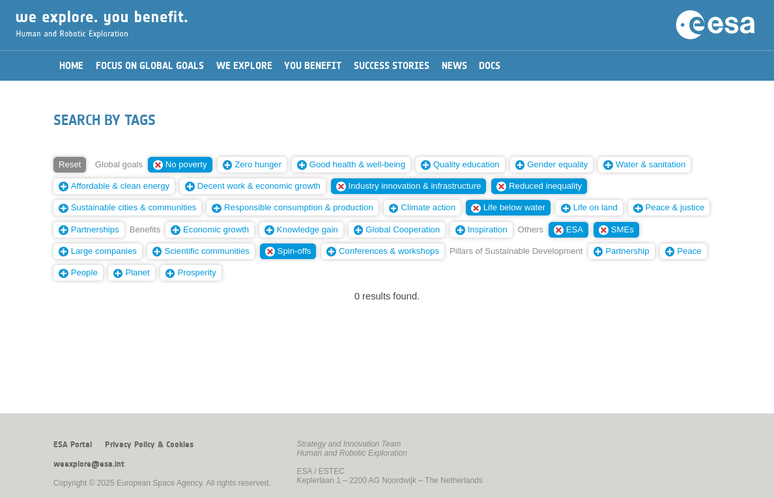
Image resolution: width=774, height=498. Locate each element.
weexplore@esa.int (88, 464)
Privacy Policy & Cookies (149, 444)
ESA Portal (72, 444)
